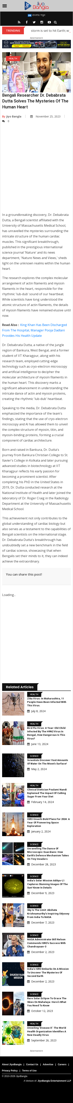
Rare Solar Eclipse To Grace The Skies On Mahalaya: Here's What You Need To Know (46, 1002)
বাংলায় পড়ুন (36, 15)
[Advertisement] (36, 170)
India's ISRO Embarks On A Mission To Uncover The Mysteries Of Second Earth (48, 972)
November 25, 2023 (45, 116)
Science (34, 755)
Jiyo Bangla (11, 116)
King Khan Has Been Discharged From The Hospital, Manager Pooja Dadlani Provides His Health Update (34, 330)
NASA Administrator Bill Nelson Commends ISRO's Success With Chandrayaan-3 (46, 943)
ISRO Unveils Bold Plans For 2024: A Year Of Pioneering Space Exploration (48, 822)
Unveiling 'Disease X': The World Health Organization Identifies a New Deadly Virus (46, 1031)
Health (13, 58)
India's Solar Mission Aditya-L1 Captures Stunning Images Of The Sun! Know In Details (47, 884)
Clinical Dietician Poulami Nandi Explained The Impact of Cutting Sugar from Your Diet (47, 793)
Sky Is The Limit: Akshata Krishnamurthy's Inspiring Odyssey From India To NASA (48, 913)
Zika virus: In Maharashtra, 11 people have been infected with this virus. (46, 702)
